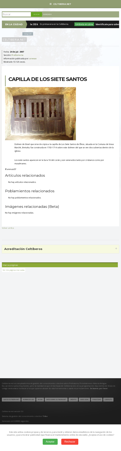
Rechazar (69, 441)
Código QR (28, 34)
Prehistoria (17, 55)
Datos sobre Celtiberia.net (56, 400)
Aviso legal (84, 400)
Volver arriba (8, 228)
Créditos (73, 400)
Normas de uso (28, 400)
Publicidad (96, 400)
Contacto (108, 400)
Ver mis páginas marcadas (14, 270)
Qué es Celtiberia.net (11, 400)
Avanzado (47, 14)
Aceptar (50, 441)
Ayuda (40, 400)
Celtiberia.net (60, 4)
